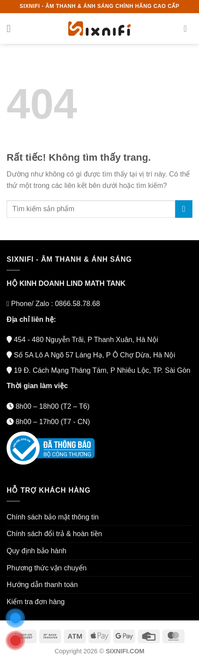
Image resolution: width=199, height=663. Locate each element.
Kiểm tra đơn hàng (36, 601)
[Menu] (12, 28)
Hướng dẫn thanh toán (42, 584)
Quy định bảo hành (36, 551)
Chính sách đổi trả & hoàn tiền (54, 533)
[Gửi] (183, 208)
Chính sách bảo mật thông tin (53, 517)
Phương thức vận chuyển (47, 568)
